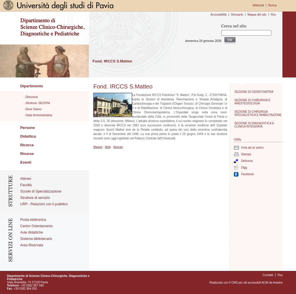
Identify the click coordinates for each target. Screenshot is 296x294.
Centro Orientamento (36, 226)
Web (107, 147)
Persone (27, 127)
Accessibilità (218, 14)
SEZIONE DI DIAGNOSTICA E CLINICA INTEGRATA (254, 125)
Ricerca (27, 145)
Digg (244, 167)
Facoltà (26, 185)
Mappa (97, 147)
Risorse (27, 153)
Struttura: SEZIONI (37, 103)
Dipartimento (31, 86)
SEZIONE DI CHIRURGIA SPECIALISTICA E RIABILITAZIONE (258, 113)
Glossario (237, 14)
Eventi (25, 162)
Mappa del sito (257, 14)
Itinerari (118, 147)
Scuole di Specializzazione (40, 191)
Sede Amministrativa (38, 115)
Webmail (258, 5)
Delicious (247, 160)
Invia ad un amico (252, 147)
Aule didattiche (31, 232)
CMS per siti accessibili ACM (249, 282)
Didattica (28, 136)
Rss (273, 14)
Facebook (247, 174)
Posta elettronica (33, 220)
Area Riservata (31, 245)
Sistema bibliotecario (36, 239)
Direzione (31, 97)
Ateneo (25, 179)
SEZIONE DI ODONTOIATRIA (253, 91)
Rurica (272, 5)
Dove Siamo (33, 109)
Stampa (246, 154)
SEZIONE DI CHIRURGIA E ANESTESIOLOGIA (252, 102)
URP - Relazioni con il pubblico (44, 204)
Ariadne (278, 282)
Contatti (268, 275)
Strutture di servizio (35, 198)
